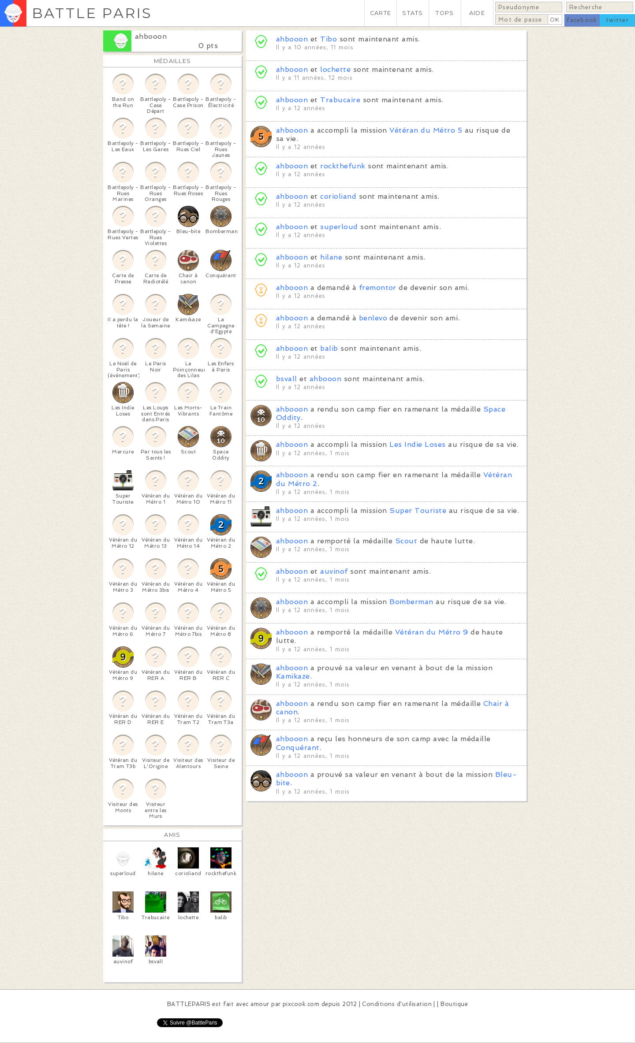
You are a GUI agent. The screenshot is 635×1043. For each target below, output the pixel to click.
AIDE (477, 13)
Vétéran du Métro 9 (431, 632)
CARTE (380, 13)
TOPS (445, 13)
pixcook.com (301, 1004)
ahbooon (151, 36)
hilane (331, 257)
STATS (412, 13)
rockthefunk (342, 166)
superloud (339, 227)
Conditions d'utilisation (397, 1004)
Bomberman (411, 602)
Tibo (328, 39)
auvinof (333, 571)
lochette (335, 69)
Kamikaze (293, 676)
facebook (582, 20)
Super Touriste (417, 510)
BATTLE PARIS (92, 13)
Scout (406, 541)
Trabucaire (340, 100)
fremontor (377, 287)
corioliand (338, 196)
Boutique (454, 1004)
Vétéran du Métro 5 (425, 130)
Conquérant (298, 747)
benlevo (373, 318)
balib (329, 348)
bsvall (286, 379)
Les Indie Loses (417, 444)
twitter (617, 20)
